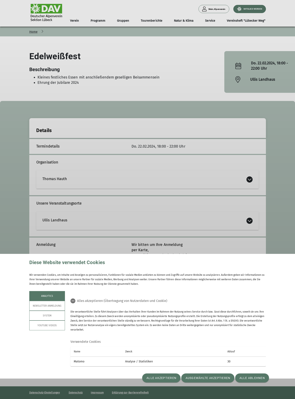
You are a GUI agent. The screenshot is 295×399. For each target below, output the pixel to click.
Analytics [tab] (47, 296)
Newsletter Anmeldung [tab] (47, 305)
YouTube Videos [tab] (47, 325)
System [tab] (47, 315)
